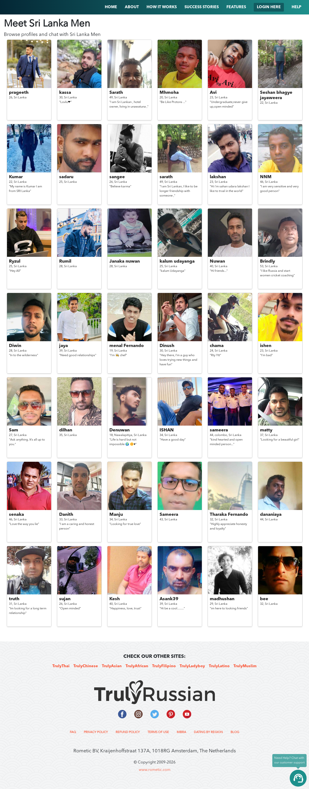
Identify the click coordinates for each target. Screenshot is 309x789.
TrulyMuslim (245, 666)
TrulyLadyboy (192, 666)
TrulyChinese (85, 666)
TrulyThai (61, 666)
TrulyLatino (219, 666)
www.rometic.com (154, 770)
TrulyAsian (112, 666)
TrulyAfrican (137, 666)
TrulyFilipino (164, 666)
